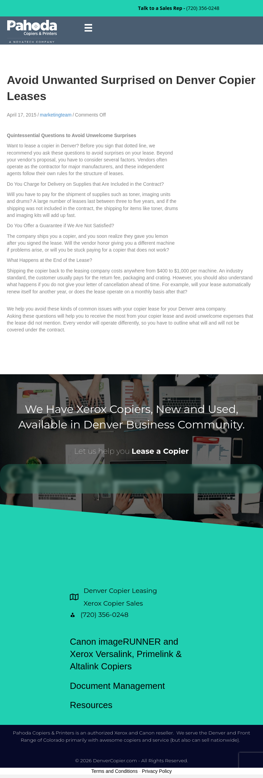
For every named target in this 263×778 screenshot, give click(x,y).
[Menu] (88, 27)
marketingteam (56, 115)
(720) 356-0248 (202, 8)
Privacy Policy (157, 771)
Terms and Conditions (114, 771)
